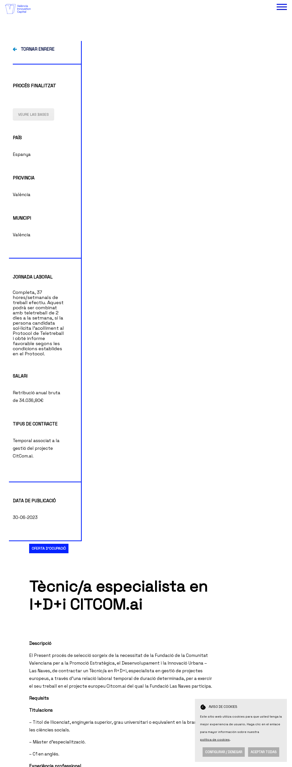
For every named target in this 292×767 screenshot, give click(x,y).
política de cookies (215, 740)
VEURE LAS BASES (33, 218)
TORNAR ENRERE (37, 153)
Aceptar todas (264, 752)
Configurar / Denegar (223, 752)
